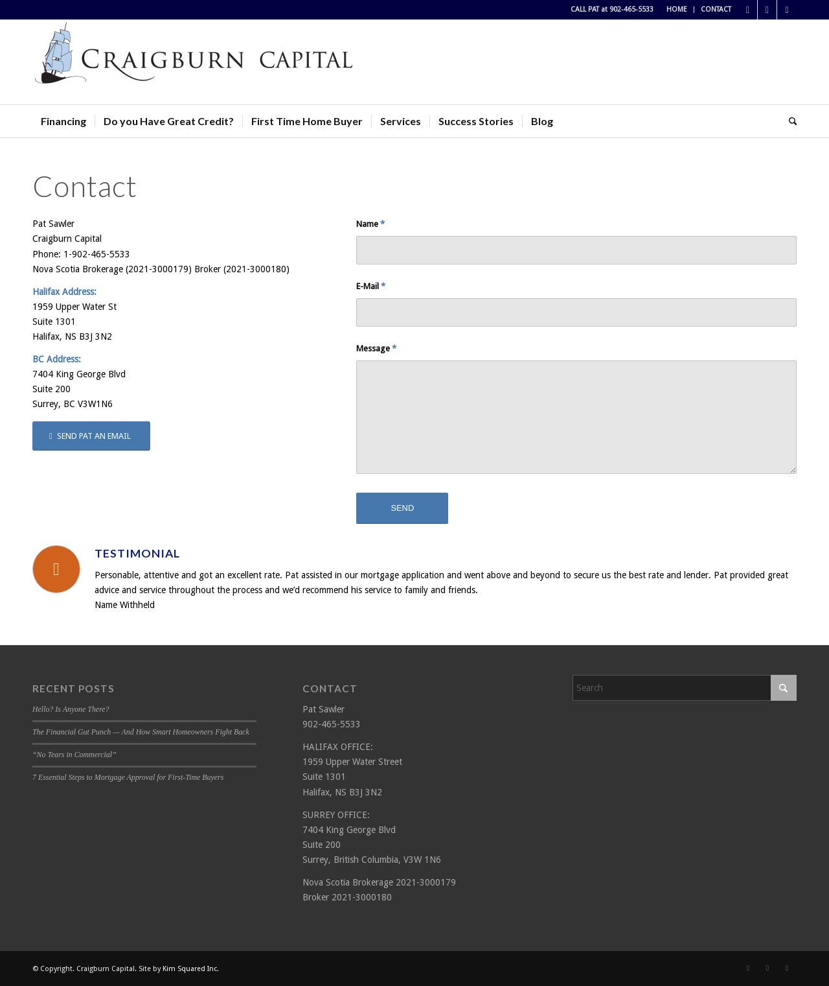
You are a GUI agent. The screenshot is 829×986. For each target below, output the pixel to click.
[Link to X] (767, 9)
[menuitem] (677, 9)
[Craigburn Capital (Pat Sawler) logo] (194, 62)
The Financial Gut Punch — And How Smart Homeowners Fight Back (140, 731)
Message (376, 348)
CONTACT (716, 9)
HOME (676, 9)
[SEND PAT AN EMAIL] (91, 436)
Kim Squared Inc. (191, 969)
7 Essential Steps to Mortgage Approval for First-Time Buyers (127, 777)
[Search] (788, 121)
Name (370, 224)
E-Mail (370, 286)
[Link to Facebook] (747, 9)
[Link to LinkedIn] (787, 9)
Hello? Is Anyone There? (70, 709)
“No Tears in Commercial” (74, 754)
